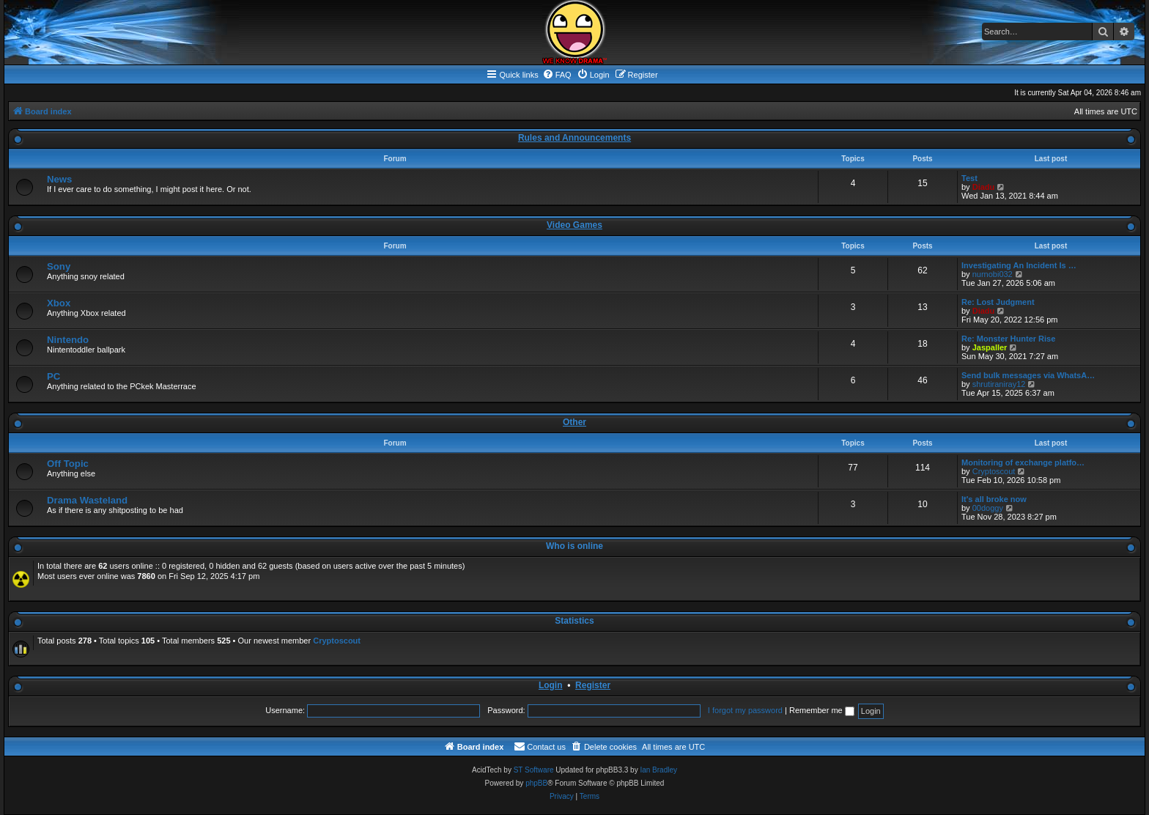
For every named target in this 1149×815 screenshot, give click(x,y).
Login (551, 685)
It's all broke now (994, 499)
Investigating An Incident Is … (1018, 265)
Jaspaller (990, 347)
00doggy (987, 508)
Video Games (574, 225)
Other (574, 422)
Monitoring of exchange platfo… (1023, 462)
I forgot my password (745, 710)
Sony (58, 266)
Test (969, 178)
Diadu (983, 186)
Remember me (821, 710)
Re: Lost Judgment (998, 302)
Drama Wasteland (87, 500)
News (59, 179)
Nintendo (68, 339)
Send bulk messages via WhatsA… (1028, 375)
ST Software (534, 770)
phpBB (536, 783)
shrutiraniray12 (999, 384)
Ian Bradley (658, 770)
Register (592, 685)
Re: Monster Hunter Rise (1008, 338)
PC (53, 376)
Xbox (58, 303)
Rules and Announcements (574, 138)
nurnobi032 (992, 274)
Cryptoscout (994, 471)
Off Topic (68, 463)
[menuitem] (557, 75)
